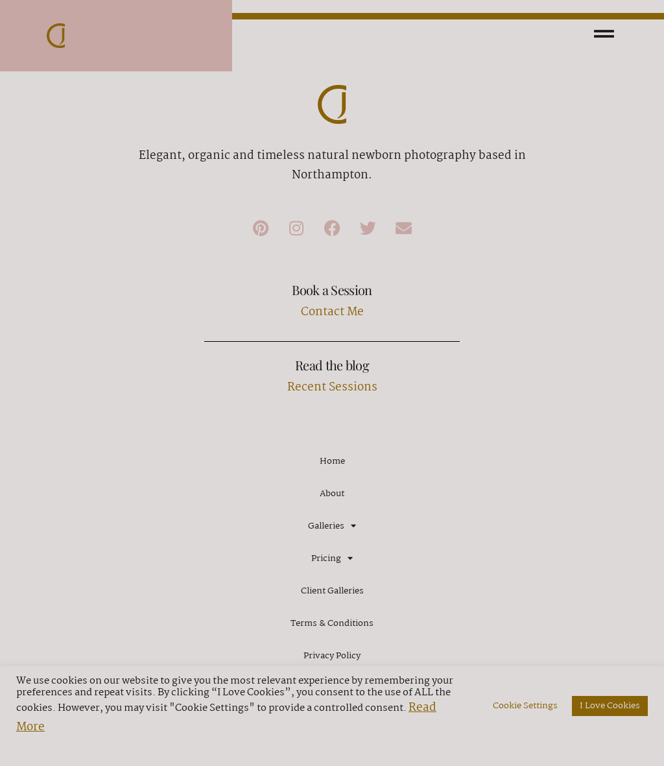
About (332, 493)
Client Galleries (332, 591)
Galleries (332, 525)
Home (332, 461)
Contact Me (332, 312)
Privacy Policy (332, 656)
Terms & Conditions (332, 623)
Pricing (332, 558)
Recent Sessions (332, 387)
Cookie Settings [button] (525, 706)
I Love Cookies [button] (610, 706)
